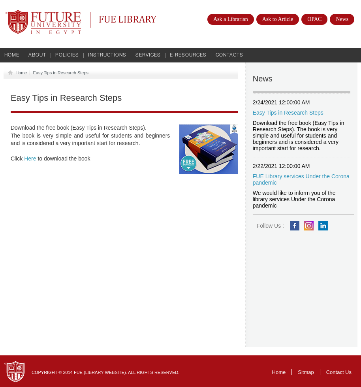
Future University (35, 14)
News (342, 19)
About (37, 55)
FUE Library (128, 19)
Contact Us (339, 372)
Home (11, 55)
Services (148, 55)
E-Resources (188, 55)
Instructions (107, 55)
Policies (67, 55)
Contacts (229, 55)
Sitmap (306, 372)
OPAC (314, 19)
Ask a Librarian (230, 19)
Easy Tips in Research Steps (60, 72)
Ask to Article (277, 19)
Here (30, 158)
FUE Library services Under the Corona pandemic (301, 179)
